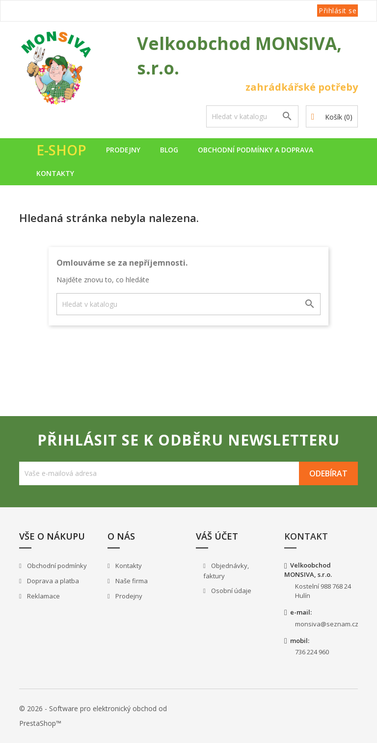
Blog (169, 149)
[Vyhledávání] (252, 116)
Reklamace (43, 596)
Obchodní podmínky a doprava (255, 149)
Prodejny (123, 149)
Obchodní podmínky (56, 565)
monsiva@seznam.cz (326, 623)
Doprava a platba (52, 580)
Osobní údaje (230, 590)
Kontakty (55, 173)
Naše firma (131, 580)
